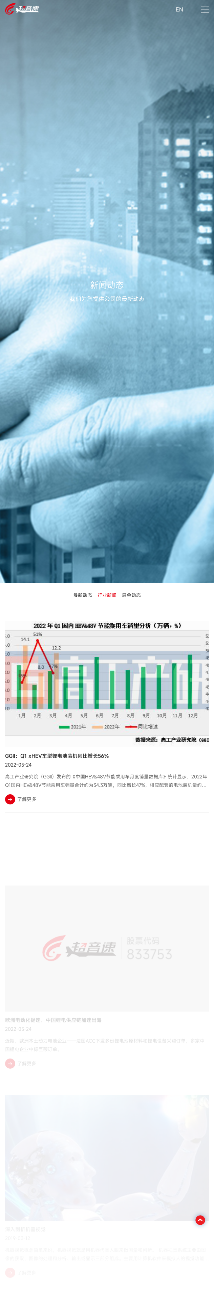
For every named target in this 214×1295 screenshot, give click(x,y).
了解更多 (20, 799)
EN (179, 9)
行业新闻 (107, 595)
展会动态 (131, 595)
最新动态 (82, 595)
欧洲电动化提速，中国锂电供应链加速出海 (53, 1030)
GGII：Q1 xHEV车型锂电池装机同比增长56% (57, 755)
